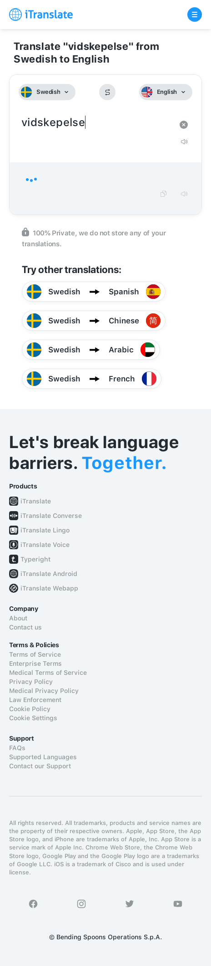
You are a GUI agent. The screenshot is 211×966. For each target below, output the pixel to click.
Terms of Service (35, 654)
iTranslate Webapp (49, 588)
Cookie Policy (29, 708)
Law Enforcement (35, 699)
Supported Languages (43, 757)
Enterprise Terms (35, 663)
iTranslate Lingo (45, 530)
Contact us (25, 627)
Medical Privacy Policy (44, 690)
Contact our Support (40, 766)
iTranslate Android (48, 573)
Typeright (35, 559)
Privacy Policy (31, 681)
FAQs (17, 747)
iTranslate (35, 501)
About (18, 618)
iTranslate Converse (51, 515)
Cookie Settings (33, 718)
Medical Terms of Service (48, 672)
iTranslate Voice (45, 544)
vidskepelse (96, 123)
